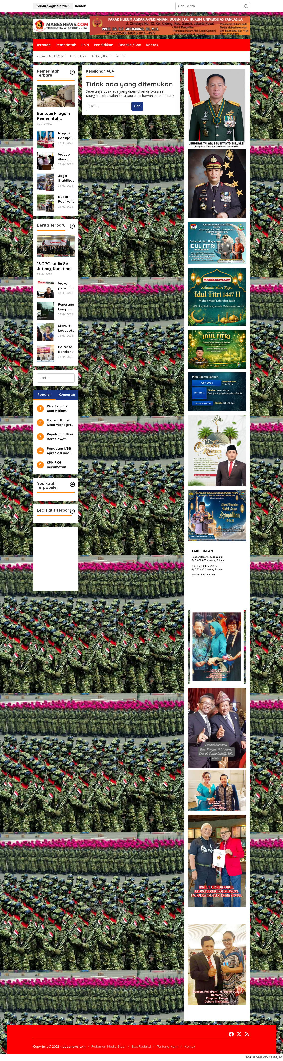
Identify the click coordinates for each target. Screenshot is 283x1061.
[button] (246, 6)
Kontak (189, 1046)
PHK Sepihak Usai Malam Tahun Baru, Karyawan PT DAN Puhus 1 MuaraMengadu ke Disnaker (60, 408)
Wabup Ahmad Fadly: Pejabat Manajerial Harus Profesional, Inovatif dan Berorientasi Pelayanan (66, 156)
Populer (44, 394)
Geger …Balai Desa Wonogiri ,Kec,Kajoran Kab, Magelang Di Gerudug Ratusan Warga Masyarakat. (60, 422)
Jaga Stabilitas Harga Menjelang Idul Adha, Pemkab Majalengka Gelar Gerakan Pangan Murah (66, 178)
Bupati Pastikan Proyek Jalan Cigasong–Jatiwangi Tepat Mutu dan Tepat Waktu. (66, 199)
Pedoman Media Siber (108, 1046)
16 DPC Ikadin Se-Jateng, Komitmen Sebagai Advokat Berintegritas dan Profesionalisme (55, 266)
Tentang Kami (167, 1046)
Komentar (67, 394)
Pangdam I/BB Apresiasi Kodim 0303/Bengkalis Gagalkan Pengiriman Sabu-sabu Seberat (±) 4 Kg (60, 450)
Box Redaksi (141, 1046)
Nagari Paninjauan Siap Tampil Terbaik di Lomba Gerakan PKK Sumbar (66, 135)
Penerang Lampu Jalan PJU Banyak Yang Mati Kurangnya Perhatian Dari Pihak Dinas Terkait (66, 306)
